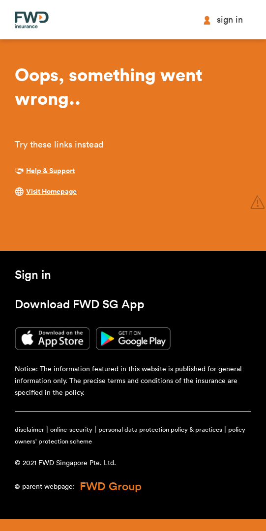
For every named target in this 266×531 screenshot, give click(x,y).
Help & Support (50, 171)
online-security (71, 429)
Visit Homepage (51, 191)
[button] (33, 276)
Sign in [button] (223, 20)
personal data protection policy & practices (160, 429)
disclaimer (29, 429)
